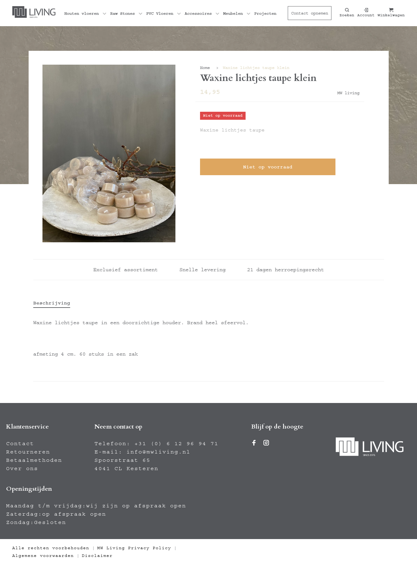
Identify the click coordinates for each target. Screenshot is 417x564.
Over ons (22, 468)
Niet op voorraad (267, 167)
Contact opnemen (309, 13)
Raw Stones (122, 13)
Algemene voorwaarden (43, 555)
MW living (348, 93)
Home (205, 67)
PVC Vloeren (159, 13)
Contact (20, 444)
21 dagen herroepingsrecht (285, 269)
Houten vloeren (81, 13)
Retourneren (28, 452)
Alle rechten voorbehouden (50, 548)
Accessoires (198, 13)
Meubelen (233, 13)
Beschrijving (51, 303)
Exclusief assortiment (125, 269)
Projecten (265, 13)
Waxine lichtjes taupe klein (256, 67)
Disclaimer (97, 555)
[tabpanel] (109, 153)
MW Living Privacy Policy (134, 548)
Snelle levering (202, 269)
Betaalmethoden (34, 460)
